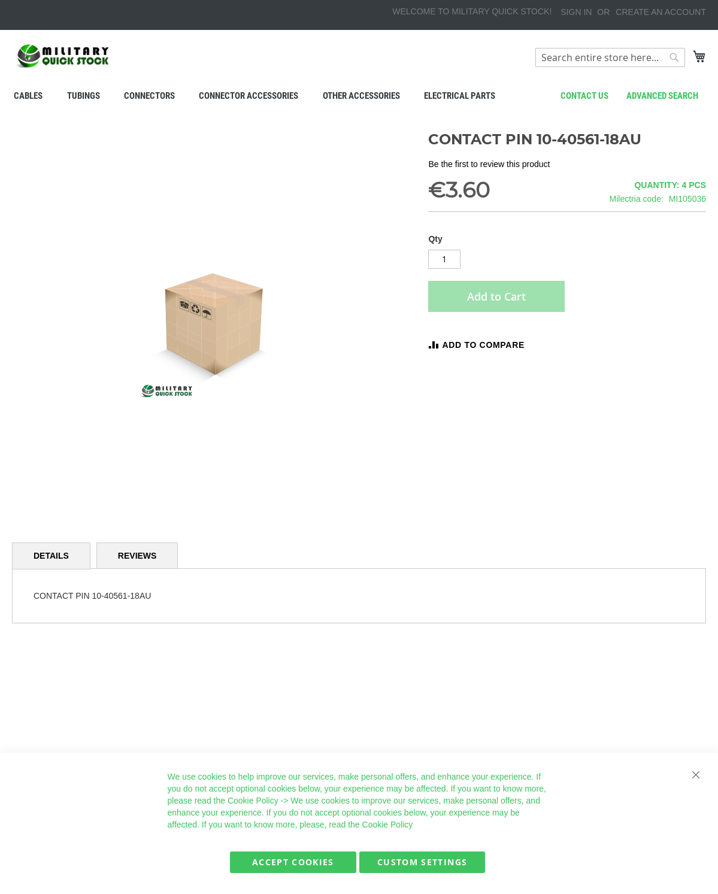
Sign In (576, 12)
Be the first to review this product (489, 164)
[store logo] (63, 56)
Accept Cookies (293, 862)
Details (51, 555)
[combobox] (610, 57)
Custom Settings (422, 862)
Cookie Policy (253, 800)
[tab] (51, 556)
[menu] (359, 96)
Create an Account (661, 12)
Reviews (137, 555)
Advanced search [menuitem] (662, 95)
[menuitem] (28, 96)
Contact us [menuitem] (584, 95)
